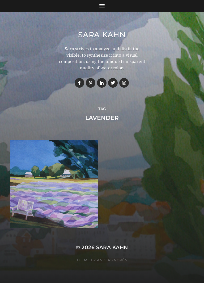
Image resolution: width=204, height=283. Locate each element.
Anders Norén (112, 260)
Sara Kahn (102, 34)
